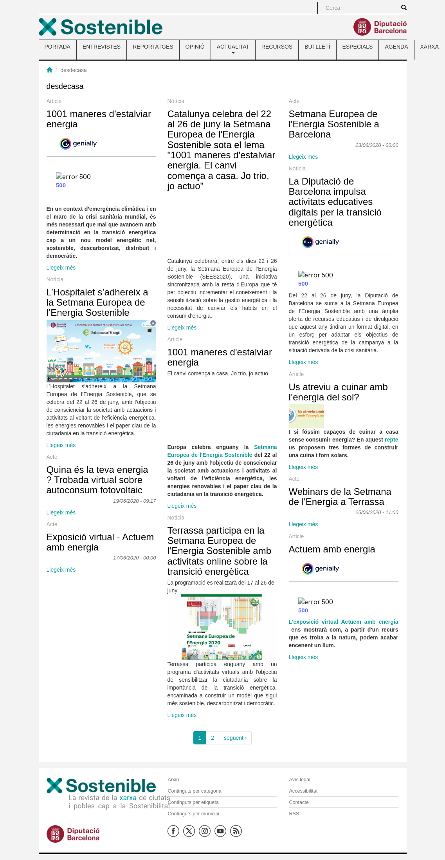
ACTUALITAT (233, 48)
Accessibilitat (303, 791)
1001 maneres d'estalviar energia (99, 119)
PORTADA (57, 46)
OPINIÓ (195, 46)
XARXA (429, 46)
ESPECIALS (357, 46)
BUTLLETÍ (317, 46)
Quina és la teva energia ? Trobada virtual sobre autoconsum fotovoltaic (97, 480)
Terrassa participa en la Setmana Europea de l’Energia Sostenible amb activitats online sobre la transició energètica (220, 551)
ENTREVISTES (102, 46)
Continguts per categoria (194, 791)
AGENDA (396, 46)
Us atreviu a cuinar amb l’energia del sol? (338, 392)
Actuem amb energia (332, 549)
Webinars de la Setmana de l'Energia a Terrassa (340, 496)
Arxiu (173, 779)
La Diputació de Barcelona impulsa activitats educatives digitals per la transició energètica (335, 202)
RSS (294, 814)
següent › (235, 738)
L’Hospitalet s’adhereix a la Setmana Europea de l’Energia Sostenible (97, 302)
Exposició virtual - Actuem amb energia (100, 542)
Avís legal (299, 779)
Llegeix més (61, 267)
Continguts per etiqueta (193, 802)
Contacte (298, 802)
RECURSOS (276, 46)
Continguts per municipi (193, 814)
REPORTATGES (153, 46)
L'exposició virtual (315, 622)
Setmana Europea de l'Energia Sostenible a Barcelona (334, 124)
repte (391, 439)
